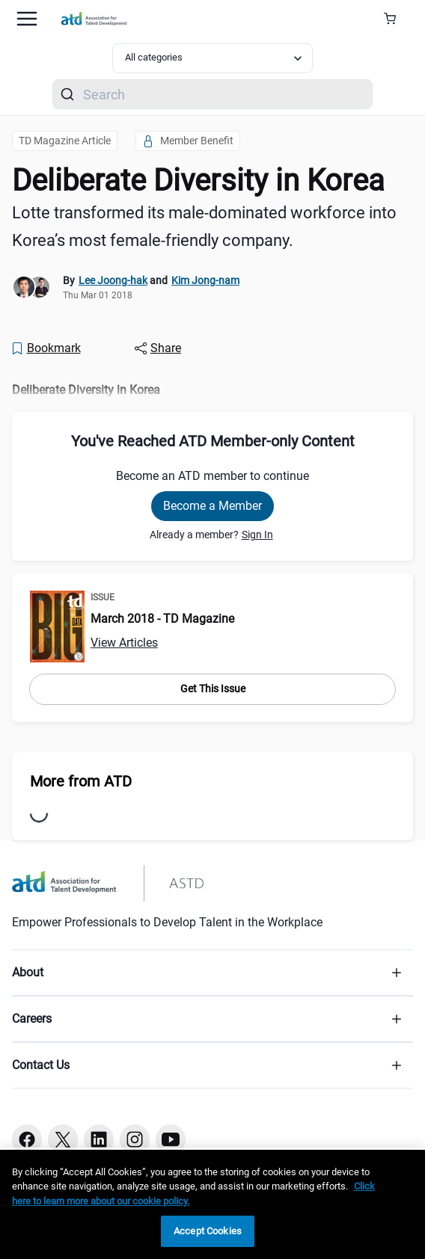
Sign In (257, 535)
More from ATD (81, 781)
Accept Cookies (208, 1231)
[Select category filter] (212, 58)
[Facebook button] (27, 1139)
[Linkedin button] (99, 1139)
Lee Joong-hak (113, 280)
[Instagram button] (135, 1139)
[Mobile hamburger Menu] (27, 19)
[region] (212, 1204)
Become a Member (212, 506)
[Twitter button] (63, 1139)
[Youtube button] (171, 1139)
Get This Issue (212, 689)
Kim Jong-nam (205, 280)
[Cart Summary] (395, 19)
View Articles (124, 642)
